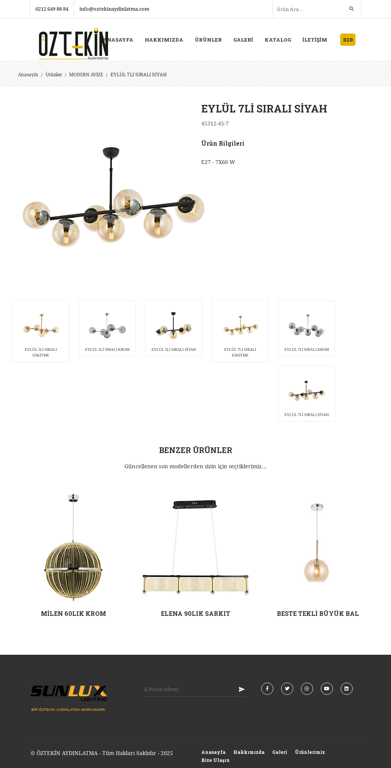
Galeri (279, 752)
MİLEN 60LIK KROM (73, 613)
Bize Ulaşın (215, 760)
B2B (348, 39)
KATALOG (278, 39)
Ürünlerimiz (310, 752)
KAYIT (242, 690)
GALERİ (243, 39)
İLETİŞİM (314, 39)
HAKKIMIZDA (164, 39)
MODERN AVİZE (86, 74)
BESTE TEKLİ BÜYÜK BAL (318, 613)
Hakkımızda (249, 752)
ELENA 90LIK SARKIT (195, 613)
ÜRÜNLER (208, 39)
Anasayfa (28, 74)
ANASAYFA (118, 39)
